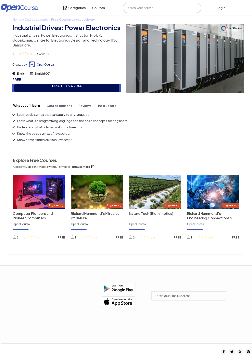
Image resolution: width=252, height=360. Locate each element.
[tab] (26, 105)
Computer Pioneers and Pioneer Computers (33, 215)
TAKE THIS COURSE (67, 85)
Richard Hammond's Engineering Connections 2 (209, 215)
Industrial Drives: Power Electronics (66, 27)
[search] (157, 8)
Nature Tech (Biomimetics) (151, 213)
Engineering (56, 205)
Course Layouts (36, 19)
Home (16, 19)
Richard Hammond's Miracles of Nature (95, 215)
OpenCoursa (45, 64)
